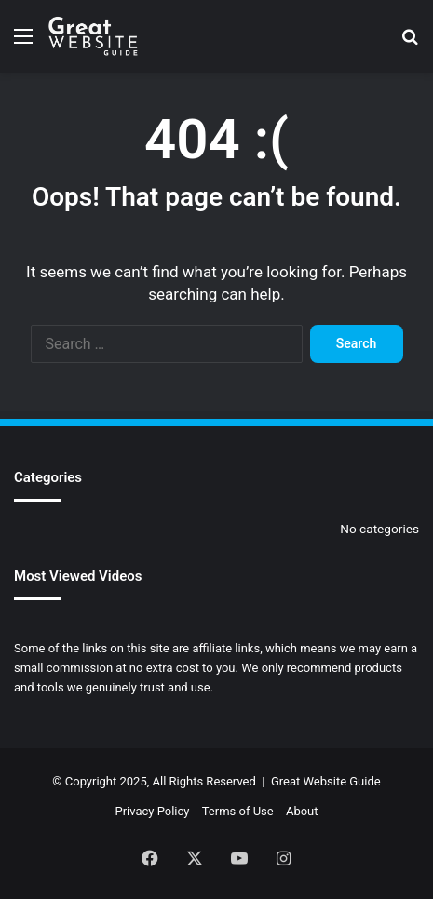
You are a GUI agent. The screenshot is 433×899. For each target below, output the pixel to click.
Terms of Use (238, 811)
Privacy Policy (152, 811)
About (302, 811)
